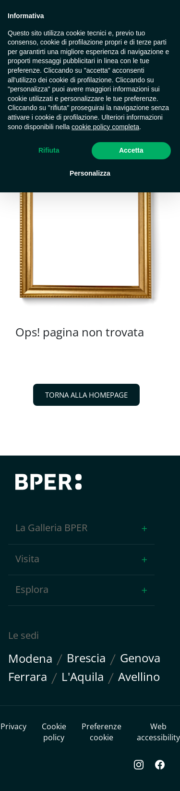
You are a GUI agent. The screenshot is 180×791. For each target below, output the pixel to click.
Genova (140, 658)
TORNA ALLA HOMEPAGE (86, 395)
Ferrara (27, 677)
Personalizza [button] (90, 173)
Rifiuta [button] (49, 150)
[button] (81, 528)
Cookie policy (54, 732)
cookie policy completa (105, 127)
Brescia (86, 658)
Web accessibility (158, 732)
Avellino (139, 677)
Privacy (13, 726)
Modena (30, 659)
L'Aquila (82, 677)
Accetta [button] (131, 150)
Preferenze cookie (101, 732)
